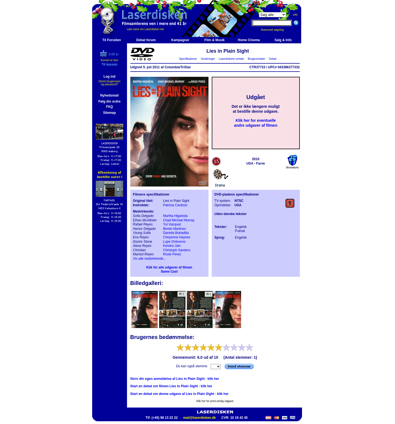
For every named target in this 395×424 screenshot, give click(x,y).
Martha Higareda (175, 216)
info (295, 14)
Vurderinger (208, 58)
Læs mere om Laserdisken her (145, 29)
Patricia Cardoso (175, 205)
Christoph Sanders (176, 250)
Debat (272, 58)
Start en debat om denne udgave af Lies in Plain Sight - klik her (179, 394)
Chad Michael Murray (178, 220)
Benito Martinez (174, 229)
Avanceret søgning (275, 29)
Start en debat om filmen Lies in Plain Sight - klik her (171, 386)
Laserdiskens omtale (231, 58)
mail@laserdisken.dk (199, 418)
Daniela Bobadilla (176, 233)
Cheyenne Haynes (176, 237)
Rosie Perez (172, 254)
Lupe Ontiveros (174, 242)
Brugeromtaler (256, 58)
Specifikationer (188, 58)
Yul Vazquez (172, 224)
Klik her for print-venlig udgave (214, 401)
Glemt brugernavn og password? (109, 83)
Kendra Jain (172, 246)
